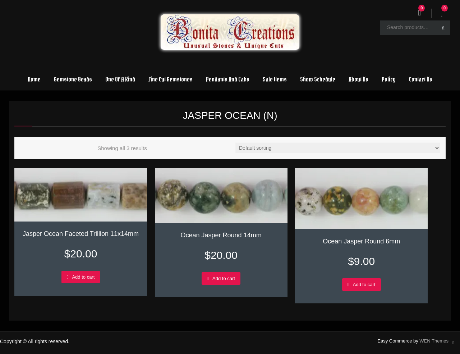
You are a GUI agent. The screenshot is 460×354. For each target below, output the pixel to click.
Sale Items (275, 79)
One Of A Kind (120, 79)
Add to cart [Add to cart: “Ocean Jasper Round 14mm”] (223, 278)
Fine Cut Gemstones (170, 79)
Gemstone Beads (73, 79)
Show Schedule (317, 79)
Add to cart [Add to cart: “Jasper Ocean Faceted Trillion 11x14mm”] (83, 277)
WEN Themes (433, 341)
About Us (358, 79)
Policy (389, 79)
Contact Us (420, 79)
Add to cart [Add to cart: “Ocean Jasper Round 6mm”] (364, 284)
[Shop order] (337, 148)
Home (34, 79)
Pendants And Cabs (227, 79)
